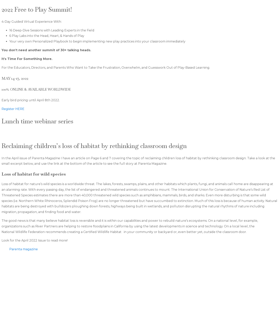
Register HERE (13, 109)
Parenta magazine (23, 249)
